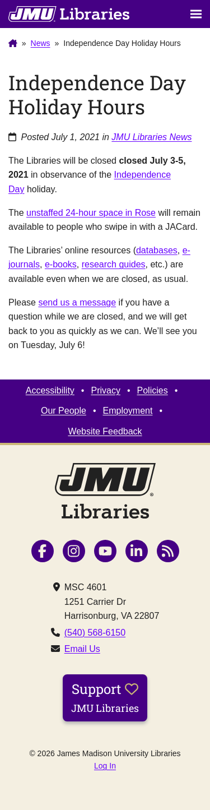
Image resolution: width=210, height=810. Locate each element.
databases (157, 250)
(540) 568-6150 (94, 632)
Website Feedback (105, 431)
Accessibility (50, 390)
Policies (152, 390)
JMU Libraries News (151, 137)
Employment (128, 410)
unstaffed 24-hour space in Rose (91, 212)
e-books (61, 264)
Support (105, 697)
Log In (105, 766)
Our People (63, 410)
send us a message (77, 302)
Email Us (82, 649)
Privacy (105, 390)
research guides (114, 264)
